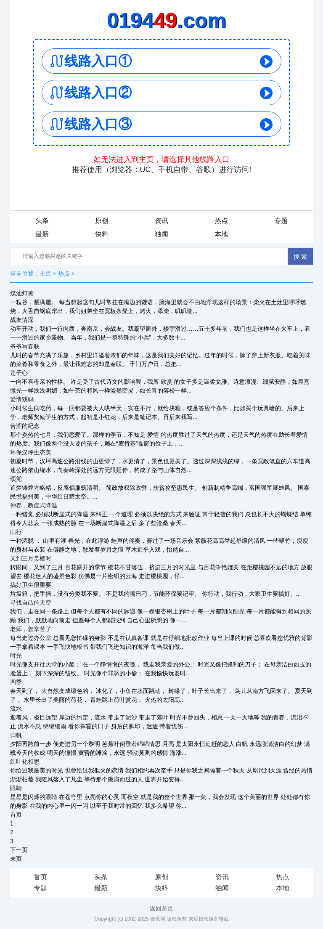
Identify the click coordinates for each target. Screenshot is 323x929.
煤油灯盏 (22, 293)
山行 (16, 531)
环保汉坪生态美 (30, 452)
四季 (16, 682)
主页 (45, 273)
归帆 (16, 735)
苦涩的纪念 (25, 425)
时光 (16, 655)
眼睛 (16, 788)
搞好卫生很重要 (30, 584)
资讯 (161, 220)
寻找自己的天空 (30, 602)
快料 (102, 234)
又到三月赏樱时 (30, 558)
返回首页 (161, 908)
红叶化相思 (25, 761)
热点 (221, 220)
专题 (281, 220)
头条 (42, 220)
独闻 (161, 234)
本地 (221, 234)
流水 (16, 708)
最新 (42, 234)
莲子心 (19, 372)
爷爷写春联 (25, 346)
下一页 (19, 850)
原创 (102, 220)
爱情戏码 (22, 399)
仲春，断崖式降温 (33, 505)
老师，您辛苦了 (30, 629)
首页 (16, 814)
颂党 (16, 478)
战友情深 (22, 319)
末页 (16, 858)
